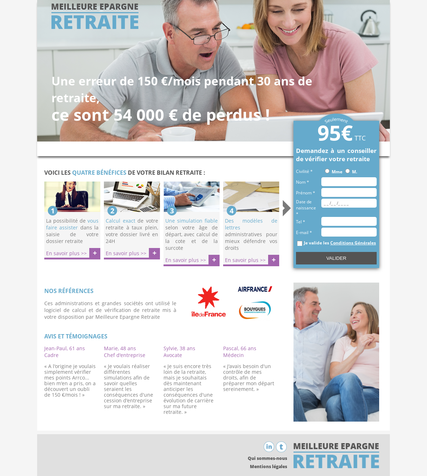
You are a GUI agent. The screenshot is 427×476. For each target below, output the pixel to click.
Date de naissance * (306, 208)
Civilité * (304, 171)
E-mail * (304, 232)
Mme (337, 172)
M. (354, 172)
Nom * (302, 182)
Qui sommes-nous (267, 458)
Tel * (300, 222)
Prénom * (305, 193)
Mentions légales (268, 466)
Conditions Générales (353, 243)
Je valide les (340, 243)
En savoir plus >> (66, 253)
